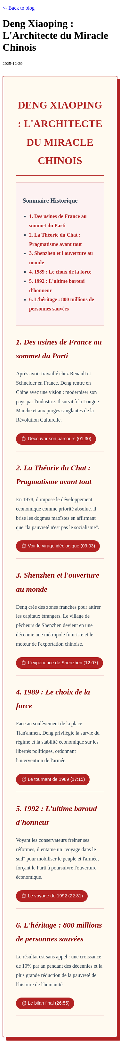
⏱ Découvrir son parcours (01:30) (56, 438)
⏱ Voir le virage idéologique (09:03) (58, 545)
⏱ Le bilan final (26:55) (45, 1003)
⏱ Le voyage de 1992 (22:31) (52, 895)
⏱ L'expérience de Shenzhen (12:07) (59, 662)
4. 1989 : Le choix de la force (60, 272)
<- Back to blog (19, 8)
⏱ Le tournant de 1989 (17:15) (53, 779)
